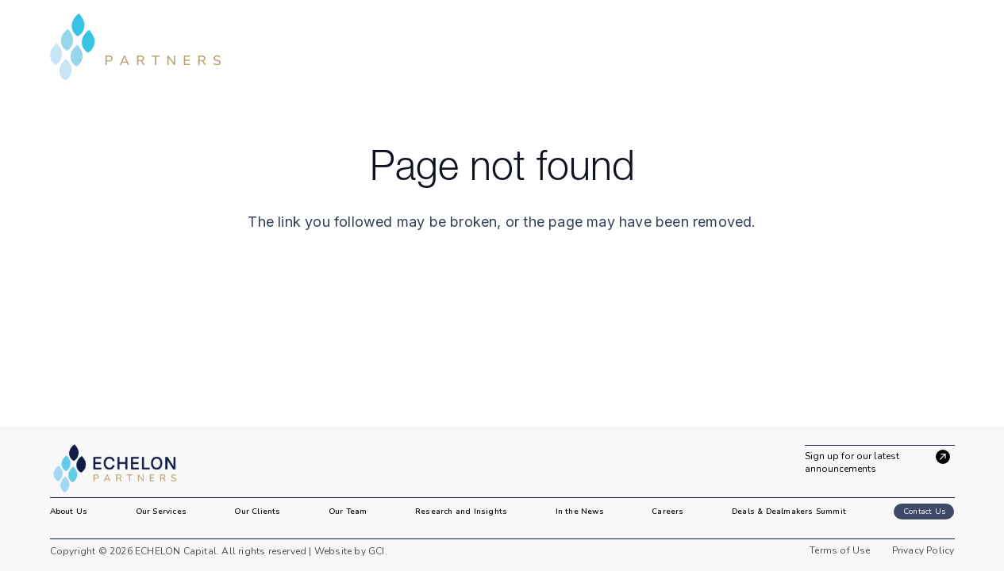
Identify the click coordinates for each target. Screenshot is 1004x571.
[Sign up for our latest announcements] (880, 460)
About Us (69, 511)
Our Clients (257, 511)
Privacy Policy (923, 550)
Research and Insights (461, 511)
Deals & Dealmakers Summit (789, 511)
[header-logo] (135, 47)
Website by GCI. (349, 551)
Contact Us (924, 511)
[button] (944, 47)
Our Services (161, 511)
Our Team (348, 511)
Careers (667, 511)
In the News (580, 511)
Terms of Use (840, 550)
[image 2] (124, 468)
